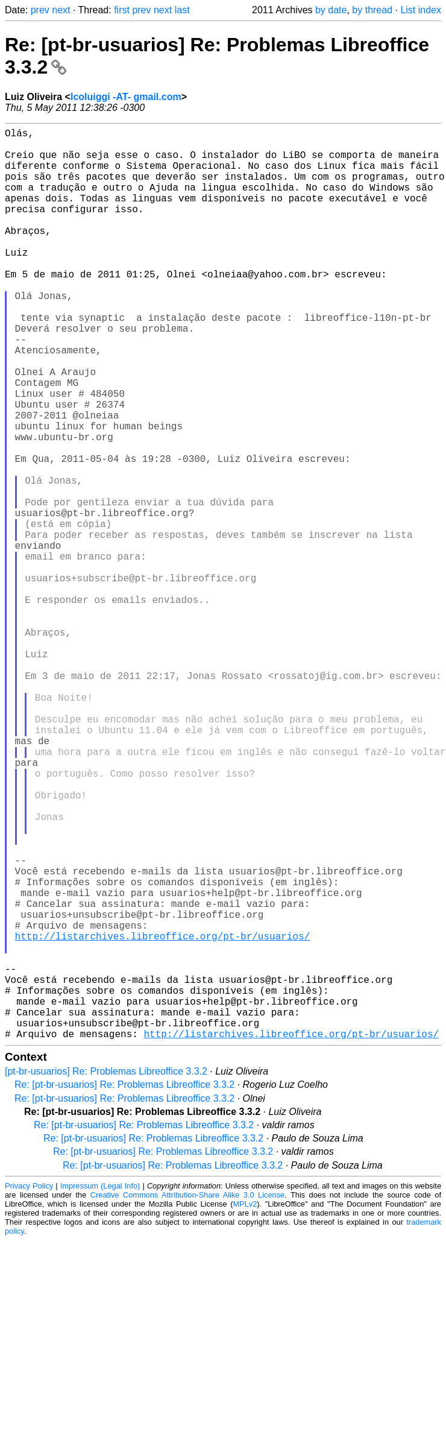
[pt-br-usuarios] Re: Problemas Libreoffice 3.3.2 (106, 1274)
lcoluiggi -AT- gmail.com (126, 97)
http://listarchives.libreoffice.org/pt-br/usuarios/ (162, 1116)
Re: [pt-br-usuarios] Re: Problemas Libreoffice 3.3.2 (124, 1287)
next (61, 10)
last (182, 10)
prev (40, 10)
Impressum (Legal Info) (100, 1388)
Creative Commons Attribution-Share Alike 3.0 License (187, 1397)
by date (331, 10)
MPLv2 (245, 1406)
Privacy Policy (29, 1388)
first (122, 10)
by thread (372, 10)
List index (420, 10)
